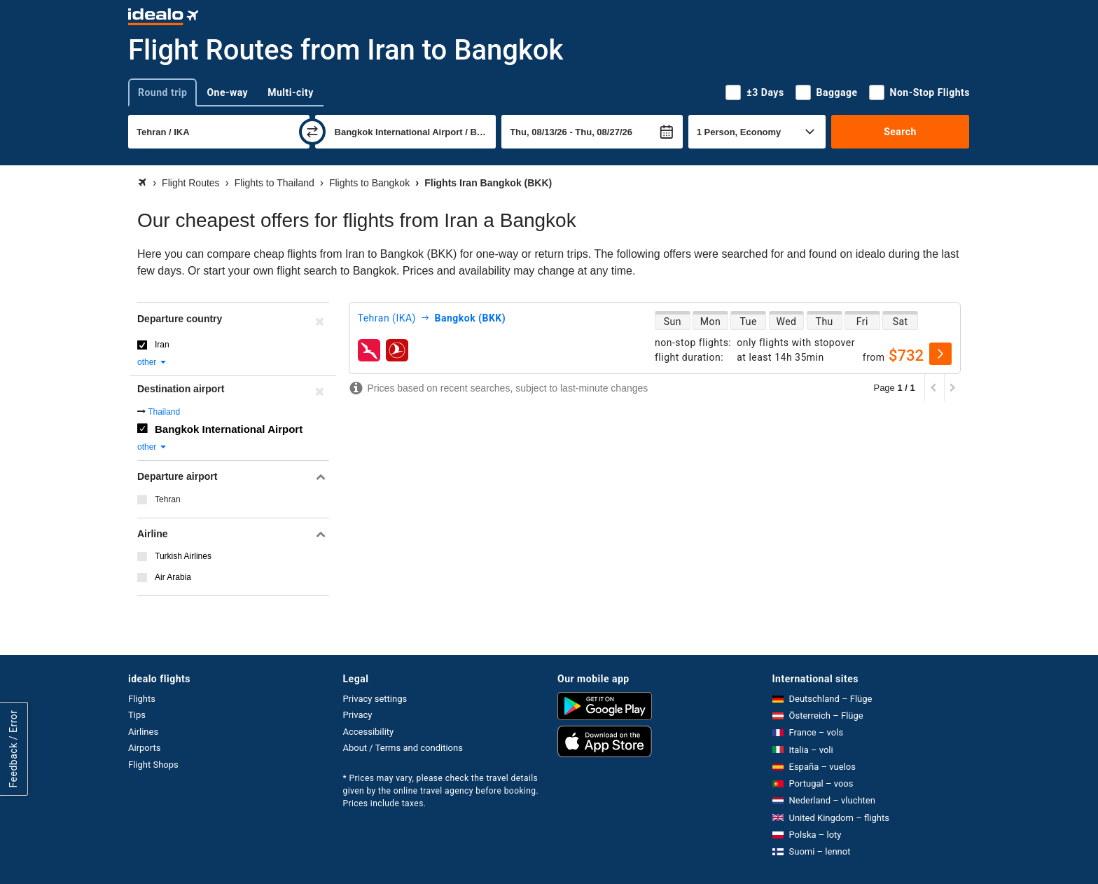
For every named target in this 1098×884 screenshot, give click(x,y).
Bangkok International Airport (229, 429)
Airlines (143, 731)
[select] (940, 354)
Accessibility (368, 731)
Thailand (164, 412)
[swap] (312, 131)
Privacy (358, 715)
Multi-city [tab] (290, 92)
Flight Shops (153, 764)
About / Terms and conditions (403, 748)
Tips (137, 715)
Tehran (168, 499)
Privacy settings (375, 698)
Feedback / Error (13, 748)
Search (900, 131)
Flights (141, 698)
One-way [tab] (227, 92)
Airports (144, 748)
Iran (162, 345)
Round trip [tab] (162, 92)
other (152, 362)
